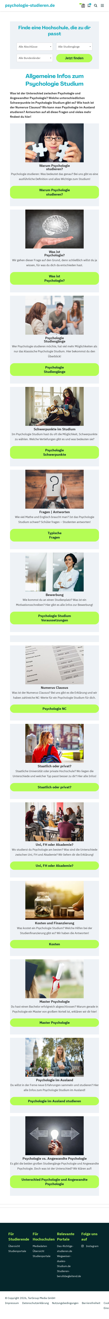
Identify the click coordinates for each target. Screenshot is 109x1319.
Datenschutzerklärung (35, 1303)
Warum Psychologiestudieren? (54, 192)
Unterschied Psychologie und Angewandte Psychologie (55, 1181)
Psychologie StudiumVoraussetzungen (54, 617)
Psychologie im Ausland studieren (54, 1101)
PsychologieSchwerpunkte (54, 452)
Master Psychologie (55, 1022)
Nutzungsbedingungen (65, 1303)
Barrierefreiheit (91, 1303)
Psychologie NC (54, 708)
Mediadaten (40, 1246)
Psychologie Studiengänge (54, 369)
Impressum (12, 1303)
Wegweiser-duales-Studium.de (64, 1261)
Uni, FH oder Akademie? (54, 865)
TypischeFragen (55, 535)
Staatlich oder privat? (54, 787)
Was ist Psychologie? (54, 278)
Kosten (54, 944)
